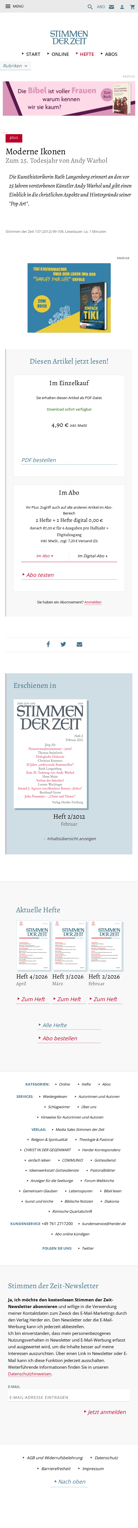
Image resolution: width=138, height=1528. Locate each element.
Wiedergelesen (55, 1106)
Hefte (87, 54)
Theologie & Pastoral (96, 1149)
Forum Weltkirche (99, 1190)
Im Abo (42, 565)
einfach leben (39, 1169)
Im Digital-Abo (91, 565)
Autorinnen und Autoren (98, 1106)
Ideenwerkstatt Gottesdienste (54, 1180)
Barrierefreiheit (55, 1479)
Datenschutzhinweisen (29, 1384)
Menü (18, 6)
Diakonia (111, 1210)
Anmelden (92, 611)
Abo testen (40, 584)
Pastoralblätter (102, 1180)
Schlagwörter (59, 1116)
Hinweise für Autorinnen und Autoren (72, 1126)
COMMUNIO (72, 1169)
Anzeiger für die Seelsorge (51, 1190)
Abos (111, 54)
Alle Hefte (54, 1034)
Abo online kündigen (72, 1243)
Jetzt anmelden (107, 1423)
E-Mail (14, 1397)
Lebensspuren (80, 1200)
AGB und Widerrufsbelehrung (55, 1468)
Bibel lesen (112, 1200)
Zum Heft (33, 1009)
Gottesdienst (105, 1169)
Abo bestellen (59, 1048)
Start (33, 54)
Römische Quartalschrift (72, 1221)
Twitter (87, 1258)
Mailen (81, 654)
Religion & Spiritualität (49, 1149)
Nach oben (71, 1492)
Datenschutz (106, 1468)
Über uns (88, 1116)
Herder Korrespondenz (101, 1159)
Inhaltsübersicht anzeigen (71, 848)
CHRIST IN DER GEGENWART (47, 1159)
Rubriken (12, 66)
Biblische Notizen (78, 1210)
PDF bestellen (38, 461)
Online (60, 54)
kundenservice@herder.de (103, 1233)
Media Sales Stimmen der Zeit (79, 1138)
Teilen (50, 654)
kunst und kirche (39, 1210)
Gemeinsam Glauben (40, 1200)
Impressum (92, 1479)
